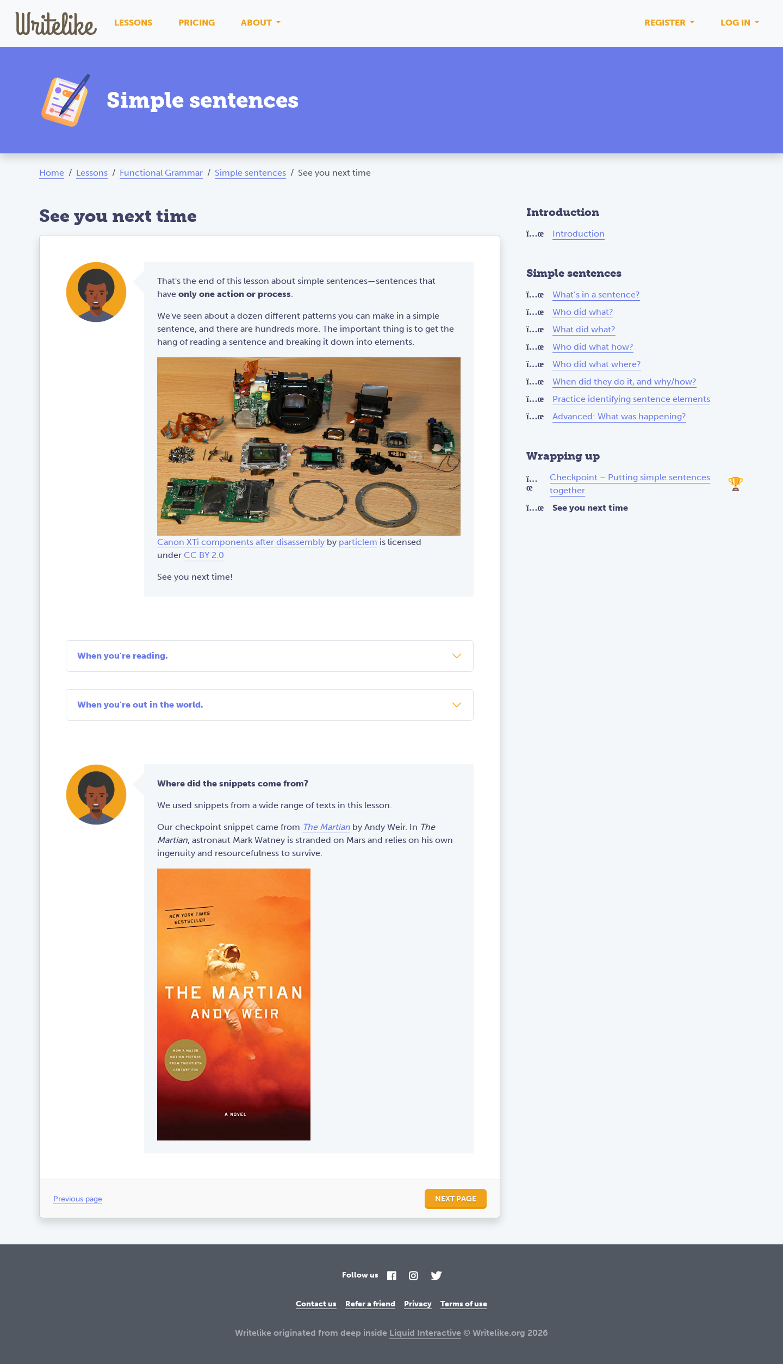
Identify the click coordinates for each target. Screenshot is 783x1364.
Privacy (418, 1304)
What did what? (584, 329)
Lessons (133, 22)
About (257, 22)
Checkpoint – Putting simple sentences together (630, 483)
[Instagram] (413, 1277)
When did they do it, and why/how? (624, 381)
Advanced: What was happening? (619, 416)
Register (666, 22)
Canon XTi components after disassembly (241, 542)
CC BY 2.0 (204, 555)
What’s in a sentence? (596, 294)
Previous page (77, 1199)
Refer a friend (370, 1304)
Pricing (196, 22)
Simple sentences (250, 173)
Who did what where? (596, 364)
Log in (736, 22)
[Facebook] (391, 1277)
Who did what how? (592, 347)
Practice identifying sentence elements (631, 399)
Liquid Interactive (425, 1333)
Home (51, 173)
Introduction (578, 233)
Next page (455, 1199)
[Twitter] (436, 1277)
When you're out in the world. (140, 704)
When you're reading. (122, 655)
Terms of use (463, 1304)
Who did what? (582, 312)
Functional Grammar (161, 173)
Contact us (316, 1304)
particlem (358, 542)
